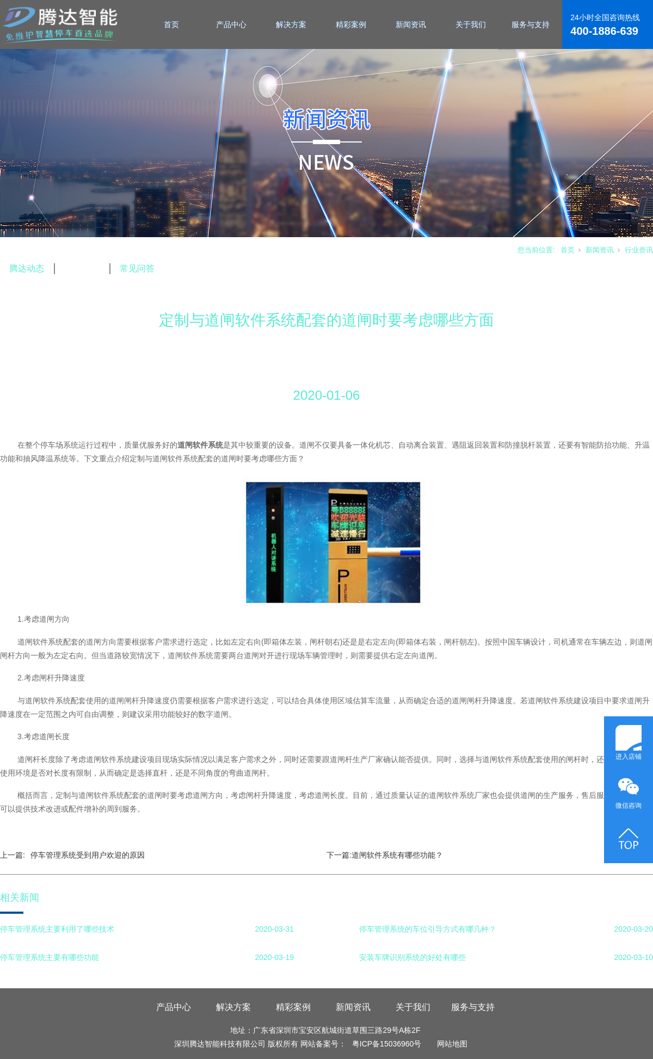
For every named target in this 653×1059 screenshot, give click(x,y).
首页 (171, 24)
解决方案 (291, 24)
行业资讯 (639, 250)
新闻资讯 (411, 24)
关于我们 (470, 24)
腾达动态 (26, 268)
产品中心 (231, 24)
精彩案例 (351, 24)
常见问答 (137, 268)
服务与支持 (531, 24)
